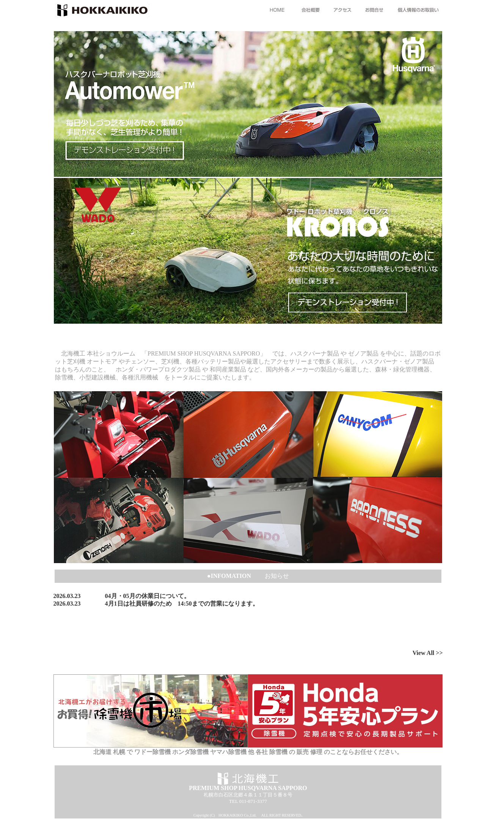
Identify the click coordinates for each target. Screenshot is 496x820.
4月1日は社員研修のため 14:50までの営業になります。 (182, 603)
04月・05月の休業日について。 (147, 596)
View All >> (428, 653)
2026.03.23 (67, 596)
